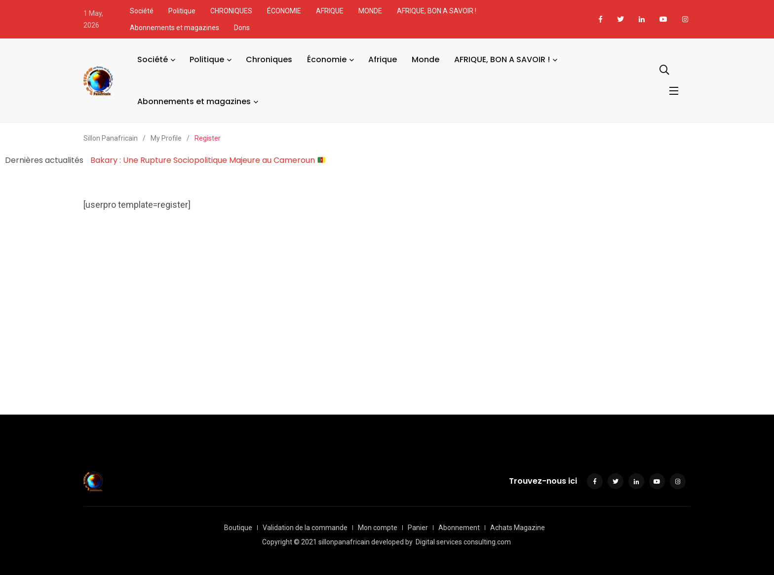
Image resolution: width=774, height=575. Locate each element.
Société (142, 11)
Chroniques (269, 59)
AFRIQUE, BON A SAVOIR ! (436, 11)
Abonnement (459, 528)
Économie (327, 59)
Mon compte (377, 528)
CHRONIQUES (231, 11)
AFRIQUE (330, 11)
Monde (425, 59)
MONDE (370, 11)
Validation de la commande (305, 528)
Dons (242, 28)
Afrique (382, 59)
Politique (181, 11)
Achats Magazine (517, 528)
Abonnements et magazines (174, 28)
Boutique (238, 528)
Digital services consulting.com (463, 542)
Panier (418, 528)
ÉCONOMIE (284, 11)
